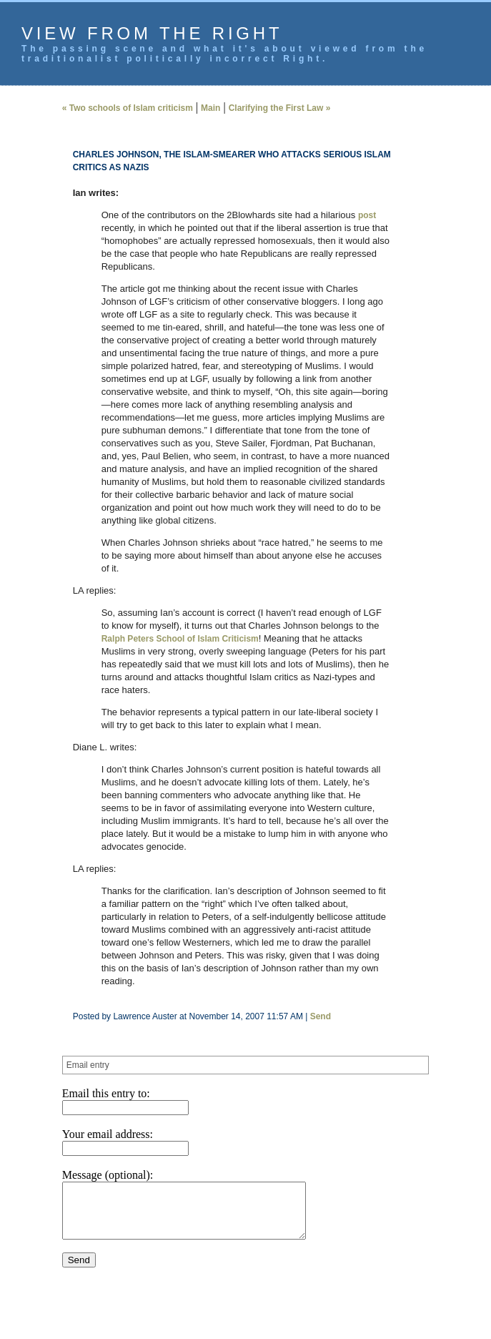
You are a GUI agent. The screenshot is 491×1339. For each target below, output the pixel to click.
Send (320, 1016)
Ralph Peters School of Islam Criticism (180, 639)
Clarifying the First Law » (280, 108)
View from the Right (151, 33)
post (367, 215)
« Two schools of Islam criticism (127, 108)
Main (210, 108)
